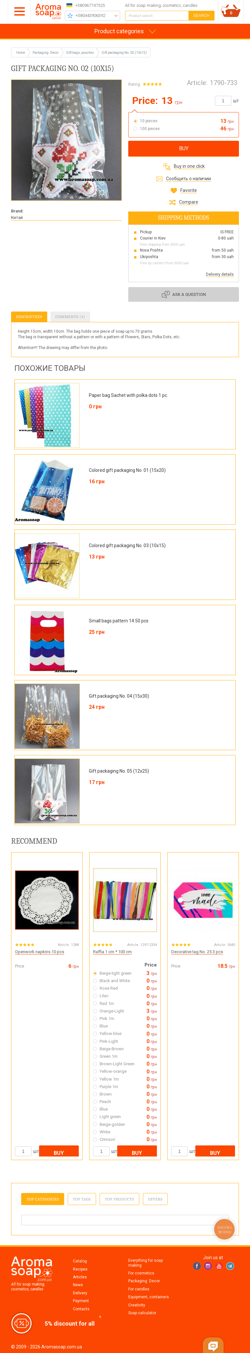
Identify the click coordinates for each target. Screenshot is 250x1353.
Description (29, 316)
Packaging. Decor (144, 1281)
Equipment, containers (148, 1297)
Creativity (136, 1305)
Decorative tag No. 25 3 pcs (197, 951)
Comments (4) (70, 316)
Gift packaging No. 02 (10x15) (124, 52)
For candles (138, 1289)
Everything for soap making (145, 1262)
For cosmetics (141, 1273)
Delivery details (220, 274)
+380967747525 (90, 5)
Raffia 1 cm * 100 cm (112, 951)
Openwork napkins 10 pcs (39, 951)
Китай (17, 217)
